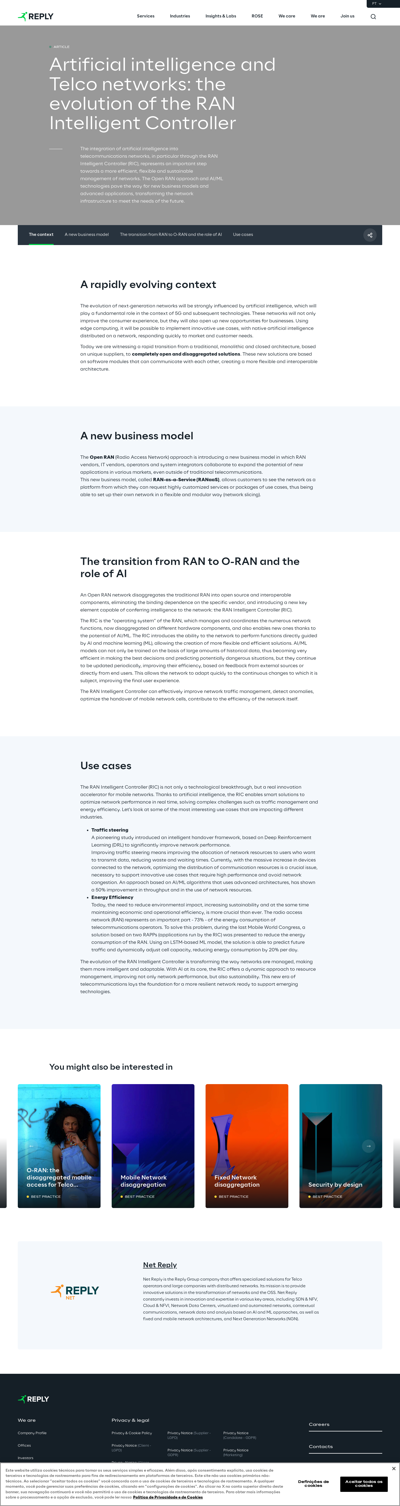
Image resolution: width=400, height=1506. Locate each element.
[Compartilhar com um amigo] (370, 235)
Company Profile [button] (32, 1433)
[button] (345, 1424)
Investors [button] (25, 1458)
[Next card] (368, 1146)
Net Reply (160, 1265)
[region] (200, 1484)
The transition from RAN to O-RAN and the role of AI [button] (171, 235)
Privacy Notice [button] (131, 1448)
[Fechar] (394, 1468)
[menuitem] (145, 17)
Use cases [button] (243, 235)
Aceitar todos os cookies (363, 1484)
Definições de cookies (313, 1484)
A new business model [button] (87, 235)
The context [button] (41, 235)
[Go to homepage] (36, 17)
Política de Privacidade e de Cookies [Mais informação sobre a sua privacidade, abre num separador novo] (168, 1497)
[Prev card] (31, 1146)
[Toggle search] (373, 17)
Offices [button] (24, 1446)
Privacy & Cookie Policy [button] (132, 1433)
